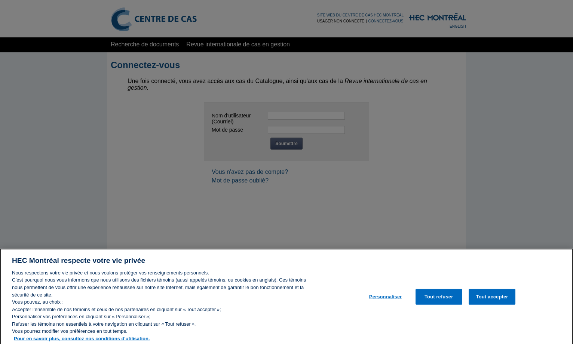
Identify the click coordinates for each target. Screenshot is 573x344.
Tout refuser (439, 299)
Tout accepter (492, 299)
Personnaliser (385, 299)
